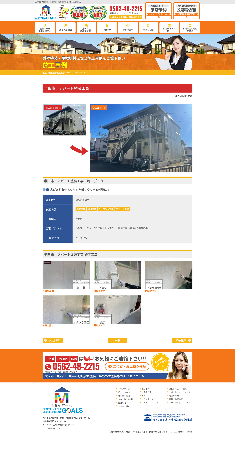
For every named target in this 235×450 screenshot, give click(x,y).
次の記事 (54, 340)
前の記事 (181, 340)
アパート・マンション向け (180, 392)
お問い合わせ (147, 399)
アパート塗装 (122, 209)
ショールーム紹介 (169, 29)
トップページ (124, 388)
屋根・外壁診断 (176, 399)
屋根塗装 (92, 209)
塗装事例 (107, 29)
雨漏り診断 (174, 395)
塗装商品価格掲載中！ (86, 29)
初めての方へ (124, 392)
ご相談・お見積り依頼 (129, 366)
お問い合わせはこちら (190, 29)
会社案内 (122, 402)
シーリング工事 (106, 209)
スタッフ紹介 (124, 406)
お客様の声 (128, 29)
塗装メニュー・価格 (178, 388)
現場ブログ (148, 29)
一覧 (117, 340)
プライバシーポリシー (151, 402)
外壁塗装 (81, 209)
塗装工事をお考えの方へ (45, 29)
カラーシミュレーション (179, 402)
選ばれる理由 (65, 29)
